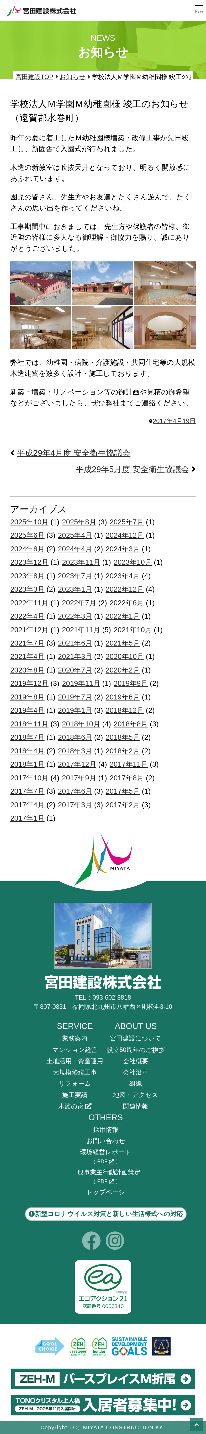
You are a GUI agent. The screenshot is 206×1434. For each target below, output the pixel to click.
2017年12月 (77, 764)
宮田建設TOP (34, 77)
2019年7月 (75, 697)
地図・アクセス (135, 1094)
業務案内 (74, 1038)
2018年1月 (27, 764)
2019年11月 (81, 683)
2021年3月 (75, 656)
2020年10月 (124, 656)
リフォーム (75, 1083)
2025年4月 (75, 535)
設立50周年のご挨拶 (136, 1049)
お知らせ (73, 77)
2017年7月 (27, 791)
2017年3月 (75, 805)
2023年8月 (27, 576)
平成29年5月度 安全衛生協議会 (132, 469)
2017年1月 (27, 818)
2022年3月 (75, 616)
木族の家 (75, 1106)
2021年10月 (133, 630)
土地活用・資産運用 (74, 1061)
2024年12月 (124, 535)
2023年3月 (27, 589)
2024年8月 (27, 549)
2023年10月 (133, 562)
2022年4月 (27, 616)
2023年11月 (81, 562)
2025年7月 (127, 522)
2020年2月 (122, 670)
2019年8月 (27, 697)
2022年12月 (124, 589)
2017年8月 (127, 778)
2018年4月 (27, 751)
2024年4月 (75, 549)
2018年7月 (27, 737)
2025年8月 (79, 522)
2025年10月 (29, 522)
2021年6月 (75, 643)
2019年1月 (75, 710)
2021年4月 (27, 656)
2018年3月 (75, 751)
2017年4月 (27, 805)
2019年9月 (131, 683)
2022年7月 (79, 603)
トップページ (105, 1192)
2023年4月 (122, 576)
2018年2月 (122, 751)
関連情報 (135, 1106)
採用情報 (105, 1129)
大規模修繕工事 (75, 1072)
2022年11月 (29, 603)
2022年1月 (122, 616)
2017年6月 (75, 791)
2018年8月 (131, 724)
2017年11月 (129, 764)
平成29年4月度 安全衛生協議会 (73, 453)
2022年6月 (127, 603)
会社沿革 (135, 1072)
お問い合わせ (105, 1141)
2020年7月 (75, 670)
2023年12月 (29, 562)
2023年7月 (75, 576)
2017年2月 (122, 805)
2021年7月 (27, 643)
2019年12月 (29, 683)
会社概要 (135, 1061)
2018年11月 (29, 724)
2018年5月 (122, 737)
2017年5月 (122, 791)
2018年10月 (81, 724)
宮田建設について (135, 1038)
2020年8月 (27, 670)
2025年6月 (27, 535)
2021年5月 (122, 643)
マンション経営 (75, 1049)
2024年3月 (122, 549)
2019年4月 (27, 710)
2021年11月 (81, 630)
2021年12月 (29, 630)
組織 (135, 1083)
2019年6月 (122, 697)
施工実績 (74, 1094)
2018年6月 (75, 737)
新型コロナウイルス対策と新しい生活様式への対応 (106, 1214)
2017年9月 (79, 778)
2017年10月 (29, 778)
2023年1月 (75, 589)
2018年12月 (124, 710)
